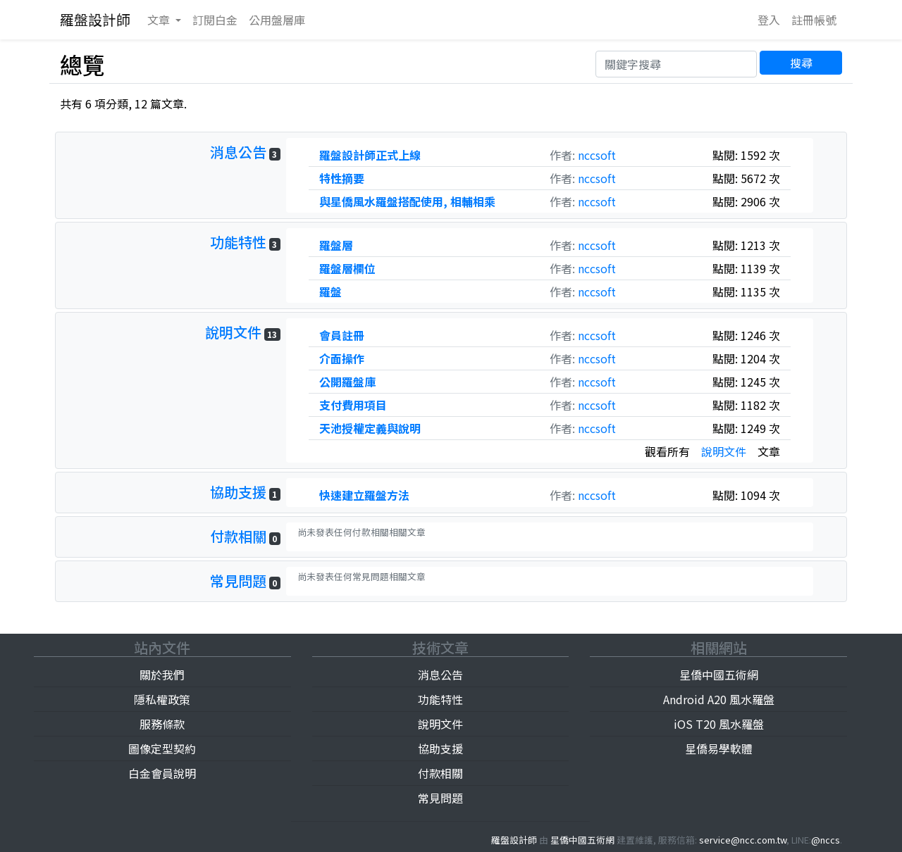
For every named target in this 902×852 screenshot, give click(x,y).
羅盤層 (336, 245)
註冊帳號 (813, 19)
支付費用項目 (353, 404)
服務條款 (162, 723)
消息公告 (238, 152)
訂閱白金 (214, 19)
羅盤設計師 (95, 19)
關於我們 (162, 674)
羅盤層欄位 (347, 268)
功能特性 (238, 242)
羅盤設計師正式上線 (370, 154)
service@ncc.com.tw (742, 839)
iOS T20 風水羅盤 (719, 723)
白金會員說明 (162, 773)
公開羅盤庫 (347, 381)
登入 (769, 19)
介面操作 (341, 358)
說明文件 (233, 332)
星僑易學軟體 (719, 748)
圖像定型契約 (162, 748)
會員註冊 (341, 335)
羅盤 (330, 291)
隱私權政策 (162, 699)
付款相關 (238, 536)
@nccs (825, 839)
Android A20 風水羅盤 (718, 699)
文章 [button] (160, 19)
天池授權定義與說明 (370, 428)
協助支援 (238, 492)
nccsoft (597, 154)
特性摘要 (341, 178)
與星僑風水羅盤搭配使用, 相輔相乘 (407, 201)
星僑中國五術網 (718, 674)
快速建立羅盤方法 (364, 495)
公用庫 (277, 19)
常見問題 (238, 580)
